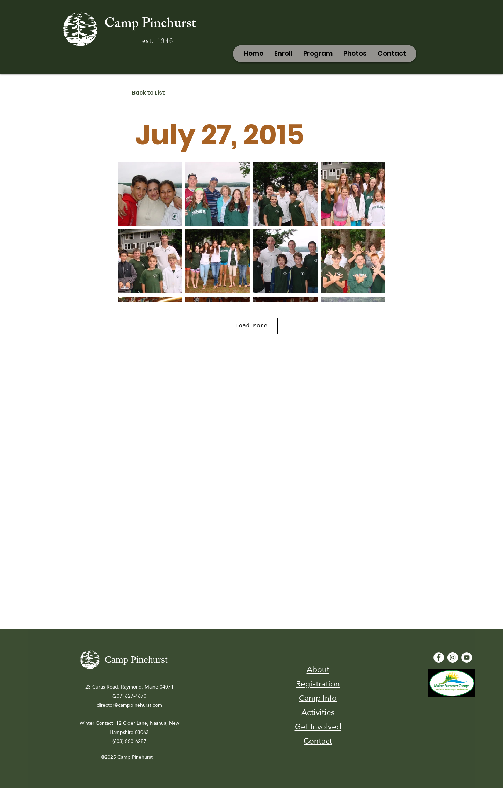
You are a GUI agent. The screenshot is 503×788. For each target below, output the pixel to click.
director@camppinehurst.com (129, 704)
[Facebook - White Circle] (438, 657)
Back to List (148, 93)
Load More (251, 325)
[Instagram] (452, 657)
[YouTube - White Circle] (466, 657)
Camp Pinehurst (150, 24)
